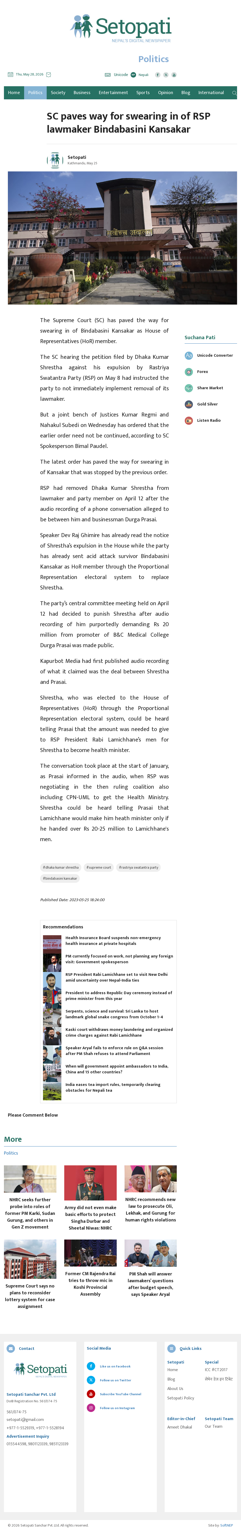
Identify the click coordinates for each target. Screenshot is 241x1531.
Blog (185, 93)
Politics (35, 93)
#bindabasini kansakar (60, 878)
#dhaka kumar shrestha (61, 867)
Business (82, 93)
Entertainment (113, 93)
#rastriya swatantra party (138, 867)
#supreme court (98, 867)
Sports (143, 93)
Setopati (77, 157)
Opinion (165, 93)
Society (58, 93)
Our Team (213, 1426)
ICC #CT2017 (216, 1370)
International (211, 93)
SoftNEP (226, 1525)
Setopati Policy (180, 1398)
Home (172, 1370)
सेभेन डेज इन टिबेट (219, 1379)
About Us (175, 1389)
